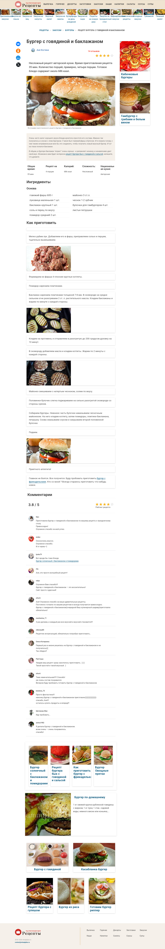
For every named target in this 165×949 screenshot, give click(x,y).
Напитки (119, 4)
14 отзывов (94, 51)
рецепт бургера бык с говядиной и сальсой (84, 154)
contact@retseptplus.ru (22, 942)
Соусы (141, 4)
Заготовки (85, 4)
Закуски (98, 4)
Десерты (72, 4)
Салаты (131, 4)
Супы (150, 4)
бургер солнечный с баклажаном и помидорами (57, 561)
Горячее (60, 4)
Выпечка (48, 4)
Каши (109, 4)
